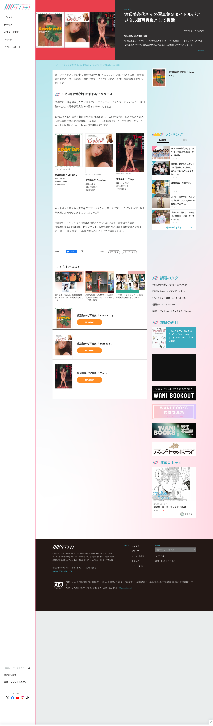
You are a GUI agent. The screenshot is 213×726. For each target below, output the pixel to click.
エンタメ (8, 17)
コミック (8, 39)
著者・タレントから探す (15, 682)
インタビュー (161, 298)
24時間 (162, 140)
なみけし (182, 284)
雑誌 (156, 304)
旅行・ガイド (161, 311)
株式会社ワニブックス (61, 568)
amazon (89, 322)
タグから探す (10, 675)
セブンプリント (176, 291)
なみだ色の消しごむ (163, 284)
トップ (55, 65)
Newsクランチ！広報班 (194, 31)
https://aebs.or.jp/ (125, 588)
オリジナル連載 (11, 32)
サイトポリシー (77, 568)
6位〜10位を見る (174, 227)
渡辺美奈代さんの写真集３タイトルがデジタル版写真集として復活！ (95, 65)
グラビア (8, 24)
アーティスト (130, 252)
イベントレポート (12, 47)
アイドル (114, 252)
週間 (185, 140)
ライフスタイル (181, 311)
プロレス (159, 291)
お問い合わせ (91, 568)
